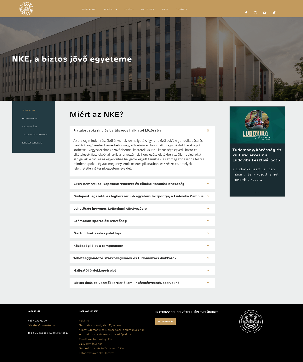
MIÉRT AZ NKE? (89, 9)
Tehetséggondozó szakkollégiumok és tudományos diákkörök (124, 258)
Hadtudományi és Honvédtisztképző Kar (105, 334)
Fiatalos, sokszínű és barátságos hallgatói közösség (117, 130)
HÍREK (165, 9)
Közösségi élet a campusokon (98, 245)
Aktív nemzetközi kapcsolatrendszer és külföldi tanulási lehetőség (128, 184)
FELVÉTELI (129, 9)
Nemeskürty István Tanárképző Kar (101, 348)
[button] (142, 130)
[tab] (33, 103)
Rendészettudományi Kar (95, 339)
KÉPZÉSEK (110, 9)
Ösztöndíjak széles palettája (97, 233)
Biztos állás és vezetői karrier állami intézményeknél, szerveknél (126, 282)
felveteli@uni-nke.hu (41, 325)
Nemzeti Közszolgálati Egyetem (100, 325)
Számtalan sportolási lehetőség (100, 221)
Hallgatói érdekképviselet (94, 270)
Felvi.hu (84, 320)
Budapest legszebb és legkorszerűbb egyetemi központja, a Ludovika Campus (138, 196)
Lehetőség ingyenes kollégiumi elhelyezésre (110, 208)
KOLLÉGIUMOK (147, 9)
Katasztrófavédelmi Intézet (96, 353)
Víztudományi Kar (90, 343)
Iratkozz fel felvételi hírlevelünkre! (186, 312)
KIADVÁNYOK (181, 9)
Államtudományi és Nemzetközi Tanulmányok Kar (111, 329)
